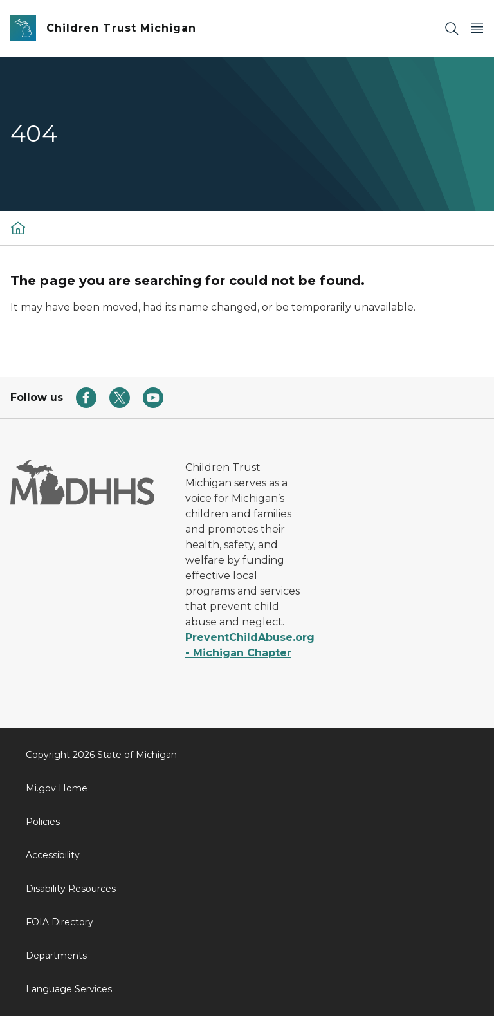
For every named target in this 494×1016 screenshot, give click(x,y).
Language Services (69, 989)
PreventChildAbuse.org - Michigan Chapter (247, 645)
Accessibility (53, 855)
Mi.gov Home (56, 788)
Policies (43, 821)
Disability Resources (71, 888)
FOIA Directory (59, 922)
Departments (56, 955)
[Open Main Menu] (477, 29)
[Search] (451, 29)
